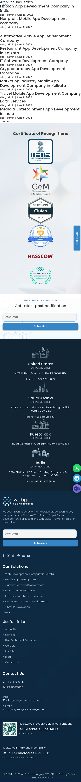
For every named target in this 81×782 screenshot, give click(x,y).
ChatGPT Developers (18, 607)
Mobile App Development (21, 579)
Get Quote (77, 238)
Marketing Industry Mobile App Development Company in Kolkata (33, 83)
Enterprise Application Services (24, 596)
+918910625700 (13, 687)
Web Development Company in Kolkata (29, 574)
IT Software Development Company (34, 60)
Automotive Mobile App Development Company (35, 38)
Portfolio (10, 651)
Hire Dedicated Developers (22, 640)
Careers (10, 645)
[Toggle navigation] (75, 5)
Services (10, 635)
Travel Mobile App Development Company (40, 93)
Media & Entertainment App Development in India (40, 111)
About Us (10, 629)
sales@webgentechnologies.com (23, 700)
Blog (8, 656)
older (5, 121)
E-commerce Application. (21, 590)
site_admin (7, 14)
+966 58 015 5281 (45, 417)
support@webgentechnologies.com (24, 709)
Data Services (13, 101)
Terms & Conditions (41, 777)
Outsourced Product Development (26, 601)
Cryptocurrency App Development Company (33, 71)
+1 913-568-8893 (45, 379)
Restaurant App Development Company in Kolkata (38, 50)
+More (6, 612)
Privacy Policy (67, 774)
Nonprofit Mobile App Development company (33, 21)
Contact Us (12, 662)
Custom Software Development (24, 585)
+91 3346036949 (45, 481)
